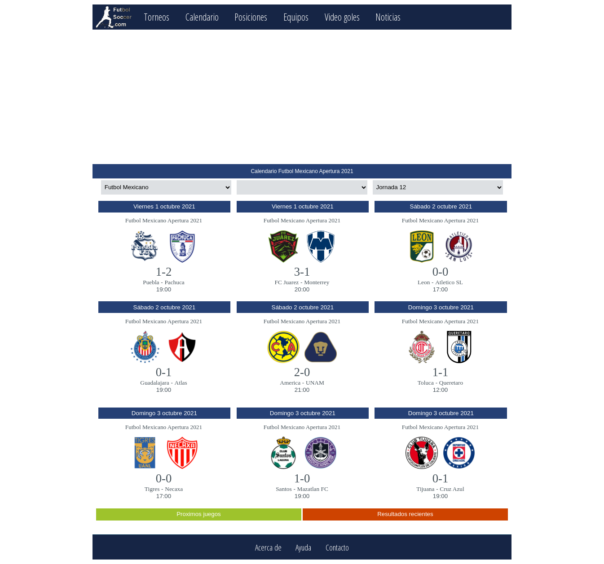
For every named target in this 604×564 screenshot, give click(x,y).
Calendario (202, 16)
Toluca (426, 382)
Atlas (181, 382)
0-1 (164, 372)
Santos (284, 489)
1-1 (440, 372)
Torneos (156, 16)
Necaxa (174, 489)
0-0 (440, 271)
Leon (424, 282)
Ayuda (303, 547)
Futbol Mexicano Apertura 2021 (163, 220)
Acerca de (268, 547)
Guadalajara (154, 382)
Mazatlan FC (312, 489)
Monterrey (316, 282)
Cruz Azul (452, 489)
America (290, 382)
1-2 (164, 271)
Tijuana (425, 489)
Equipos (296, 16)
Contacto (337, 547)
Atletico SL (449, 282)
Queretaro (451, 382)
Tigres (152, 489)
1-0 (302, 478)
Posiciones (250, 16)
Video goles (342, 16)
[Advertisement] (302, 97)
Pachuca (174, 282)
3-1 (302, 271)
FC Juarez (287, 282)
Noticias (388, 16)
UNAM (315, 382)
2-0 (302, 372)
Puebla (151, 282)
